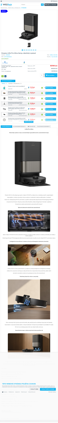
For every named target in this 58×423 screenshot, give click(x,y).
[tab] (8, 81)
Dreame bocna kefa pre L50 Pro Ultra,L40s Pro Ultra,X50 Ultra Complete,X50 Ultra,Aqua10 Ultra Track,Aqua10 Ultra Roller (15, 103)
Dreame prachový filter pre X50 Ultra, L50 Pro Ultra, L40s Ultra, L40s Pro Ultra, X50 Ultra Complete (16, 108)
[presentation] (8, 81)
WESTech (12, 5)
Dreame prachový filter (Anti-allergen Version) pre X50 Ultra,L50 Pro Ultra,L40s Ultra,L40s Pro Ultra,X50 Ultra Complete (16, 114)
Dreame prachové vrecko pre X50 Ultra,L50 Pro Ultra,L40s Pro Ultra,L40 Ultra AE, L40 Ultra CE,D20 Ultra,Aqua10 (17, 98)
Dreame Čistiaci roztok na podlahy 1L (16, 86)
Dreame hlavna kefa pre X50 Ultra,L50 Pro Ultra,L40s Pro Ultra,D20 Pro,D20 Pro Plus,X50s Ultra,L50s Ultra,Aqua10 (17, 92)
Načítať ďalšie (29, 121)
